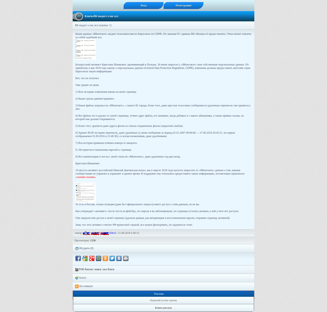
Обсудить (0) (84, 248)
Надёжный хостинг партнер (163, 300)
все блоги (108, 269)
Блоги (88, 16)
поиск (97, 269)
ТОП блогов (86, 269)
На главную (84, 286)
